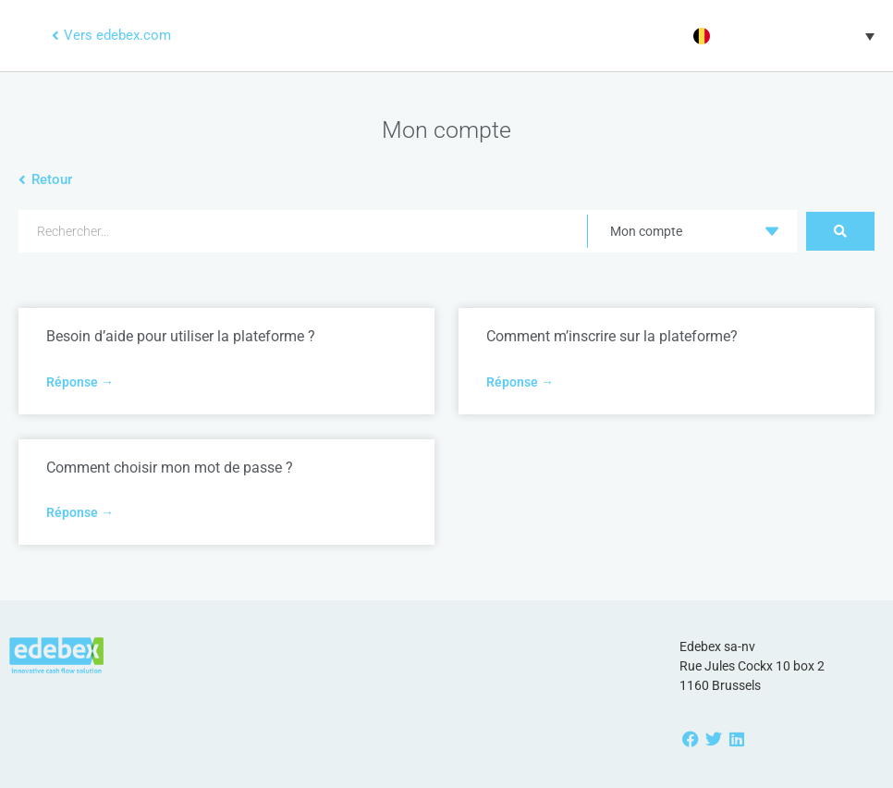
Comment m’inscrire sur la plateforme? (612, 336)
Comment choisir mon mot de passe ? (169, 467)
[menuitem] (782, 36)
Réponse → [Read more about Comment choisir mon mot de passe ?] (80, 512)
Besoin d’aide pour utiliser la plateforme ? (180, 336)
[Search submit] (840, 231)
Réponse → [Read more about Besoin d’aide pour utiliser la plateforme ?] (80, 382)
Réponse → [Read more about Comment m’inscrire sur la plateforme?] (520, 382)
